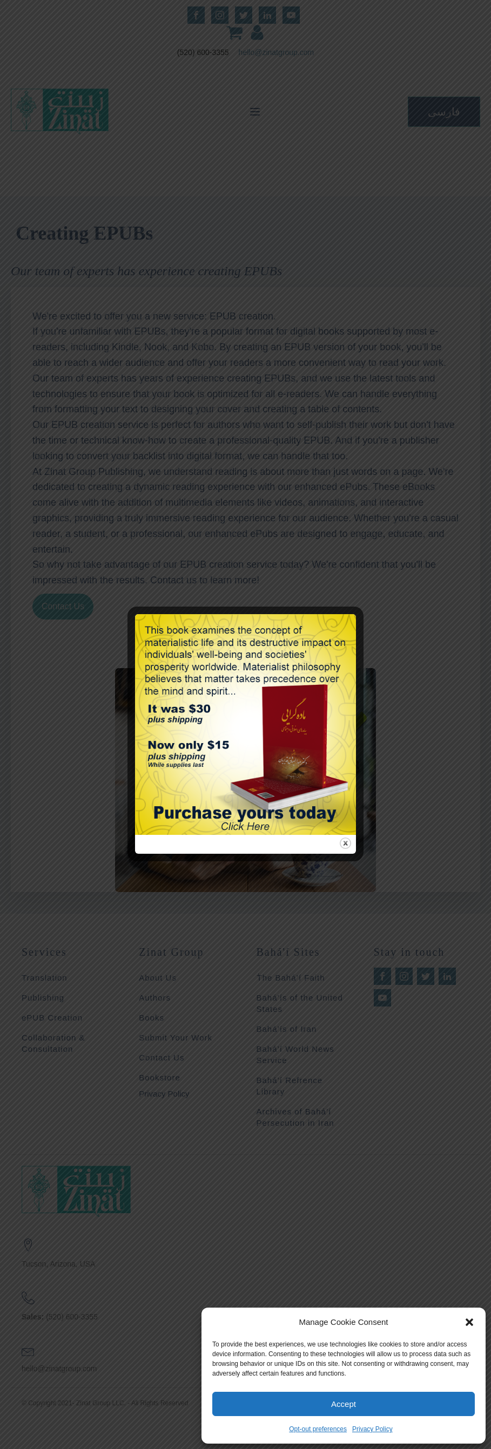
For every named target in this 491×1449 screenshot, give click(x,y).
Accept (343, 1404)
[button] (469, 1322)
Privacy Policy (372, 1429)
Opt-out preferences (318, 1429)
